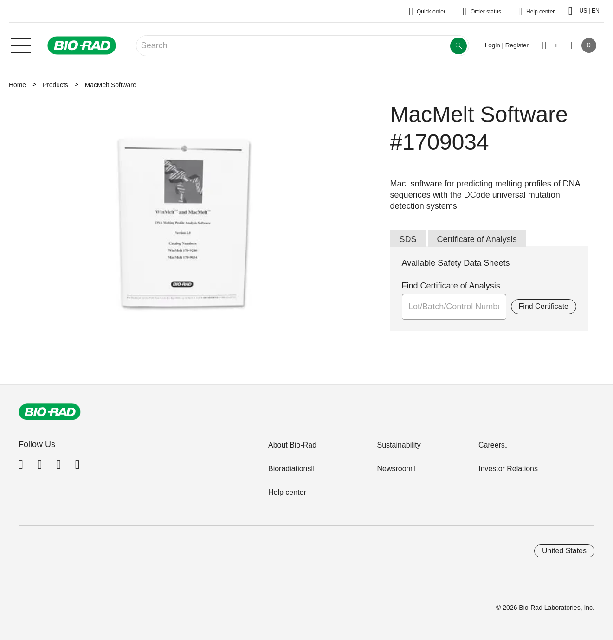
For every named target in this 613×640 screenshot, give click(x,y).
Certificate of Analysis (477, 239)
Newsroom (394, 469)
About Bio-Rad (292, 445)
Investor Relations (508, 469)
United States (564, 551)
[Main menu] (20, 44)
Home (17, 85)
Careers (491, 445)
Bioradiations (289, 469)
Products (55, 85)
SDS (408, 239)
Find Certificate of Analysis (451, 285)
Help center (287, 492)
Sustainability (398, 445)
